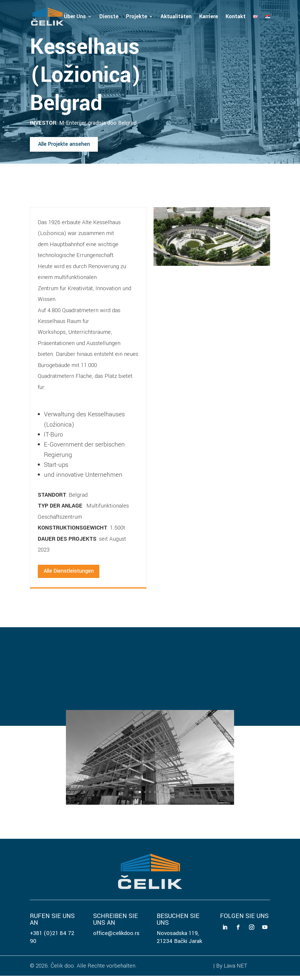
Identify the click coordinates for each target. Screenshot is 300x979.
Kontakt (236, 18)
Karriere (208, 18)
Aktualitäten (176, 18)
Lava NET (235, 969)
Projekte (136, 18)
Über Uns (75, 18)
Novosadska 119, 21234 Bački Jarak (179, 940)
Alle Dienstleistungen (70, 574)
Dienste (108, 18)
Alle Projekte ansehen (66, 146)
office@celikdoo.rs (116, 936)
